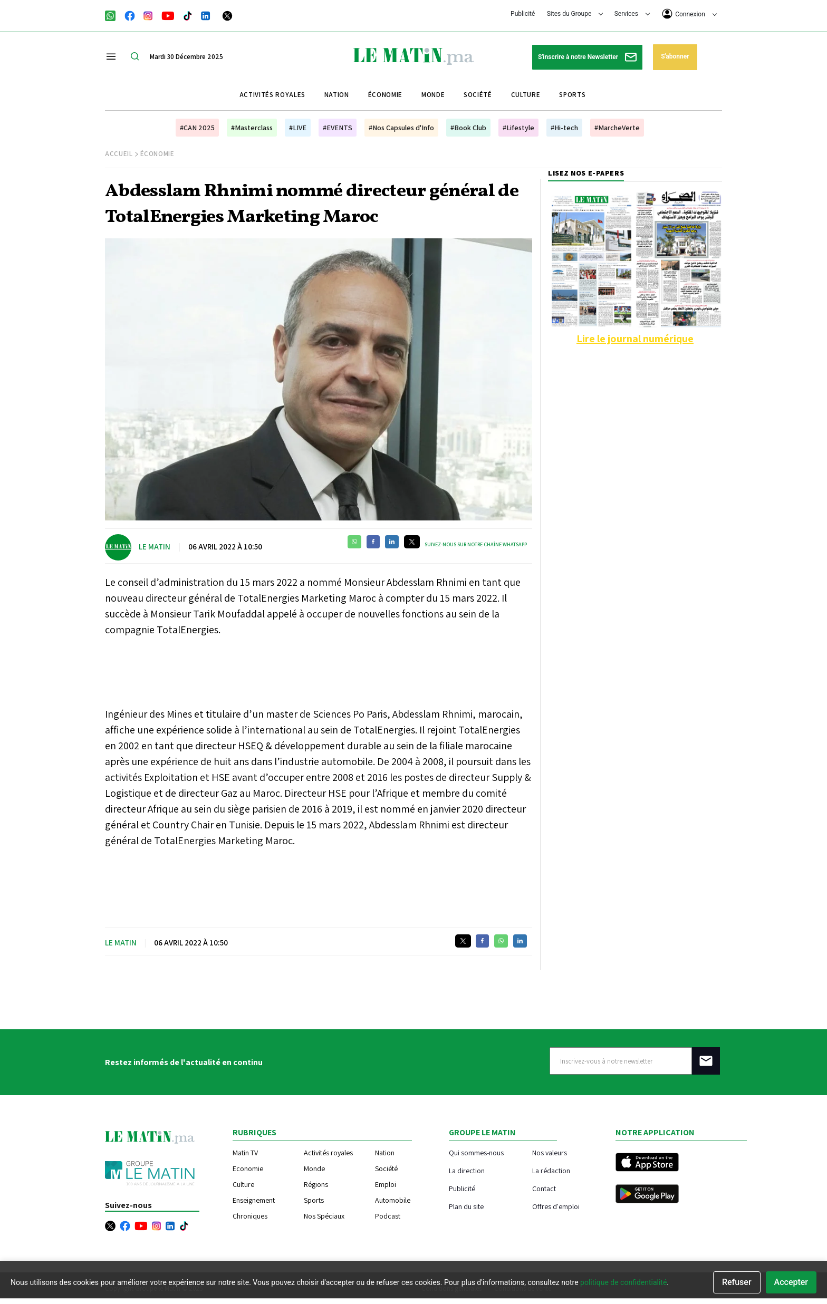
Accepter (791, 1282)
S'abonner (675, 56)
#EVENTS (337, 127)
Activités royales (272, 94)
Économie (385, 94)
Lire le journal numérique (635, 338)
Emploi (385, 1184)
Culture (526, 94)
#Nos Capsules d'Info (401, 127)
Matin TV (245, 1152)
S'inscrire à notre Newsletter (587, 57)
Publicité (523, 13)
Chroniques (250, 1216)
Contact (544, 1188)
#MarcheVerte (617, 127)
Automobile (392, 1200)
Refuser (737, 1282)
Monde (433, 94)
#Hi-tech (564, 127)
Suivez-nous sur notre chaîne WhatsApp (476, 544)
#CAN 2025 (197, 127)
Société (478, 94)
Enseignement (254, 1200)
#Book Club (468, 127)
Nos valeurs (549, 1152)
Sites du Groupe (575, 13)
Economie (248, 1168)
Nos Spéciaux (324, 1216)
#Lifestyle (518, 127)
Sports (572, 94)
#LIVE (297, 127)
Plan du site (466, 1206)
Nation (336, 94)
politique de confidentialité (623, 1282)
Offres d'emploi (556, 1206)
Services (632, 13)
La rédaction (551, 1170)
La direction (467, 1170)
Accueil (119, 153)
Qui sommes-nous (476, 1152)
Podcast (387, 1216)
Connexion (689, 13)
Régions (316, 1184)
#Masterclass (252, 127)
